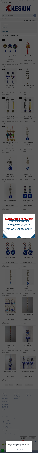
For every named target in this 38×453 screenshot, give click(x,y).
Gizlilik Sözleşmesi (11, 445)
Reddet (16, 449)
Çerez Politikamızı (19, 445)
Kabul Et (22, 449)
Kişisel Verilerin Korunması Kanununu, (21, 444)
